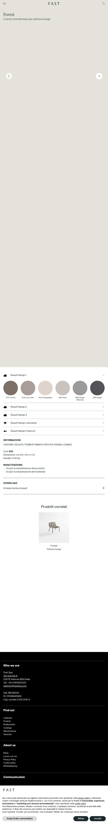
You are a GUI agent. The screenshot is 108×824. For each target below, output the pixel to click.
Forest (9, 14)
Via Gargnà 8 (10, 675)
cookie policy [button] (80, 803)
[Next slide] (99, 76)
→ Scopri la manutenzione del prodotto (24, 468)
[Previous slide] (9, 76)
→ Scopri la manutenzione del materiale (24, 471)
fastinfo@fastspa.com (15, 686)
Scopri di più (54, 626)
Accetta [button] (97, 818)
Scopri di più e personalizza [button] (20, 818)
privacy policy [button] (84, 798)
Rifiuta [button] (81, 818)
